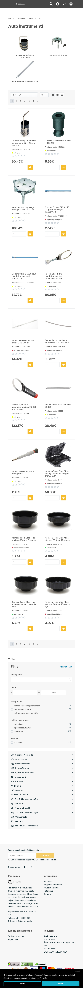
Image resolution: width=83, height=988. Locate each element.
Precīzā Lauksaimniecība (42, 799)
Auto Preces (42, 759)
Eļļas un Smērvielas (42, 772)
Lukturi (42, 786)
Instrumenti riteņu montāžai (26, 713)
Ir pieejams (18, 724)
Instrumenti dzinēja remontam (27, 705)
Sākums (11, 18)
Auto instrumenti (35, 18)
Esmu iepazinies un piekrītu (34, 859)
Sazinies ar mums (16, 936)
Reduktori (42, 803)
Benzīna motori (42, 763)
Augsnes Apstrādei (42, 755)
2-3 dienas (18, 731)
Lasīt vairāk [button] (42, 978)
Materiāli (42, 790)
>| (42, 101)
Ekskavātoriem (42, 768)
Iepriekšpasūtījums (22, 728)
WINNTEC (18, 742)
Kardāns (42, 781)
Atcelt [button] (77, 971)
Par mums (48, 881)
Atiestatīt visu (66, 667)
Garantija (47, 894)
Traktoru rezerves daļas (42, 812)
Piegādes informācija (53, 884)
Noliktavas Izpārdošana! (24, 825)
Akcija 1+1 (17, 821)
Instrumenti (42, 777)
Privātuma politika (52, 888)
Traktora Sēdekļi (42, 808)
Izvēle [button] (22, 984)
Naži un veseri (42, 794)
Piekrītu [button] (60, 984)
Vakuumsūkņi (19, 817)
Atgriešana (13, 939)
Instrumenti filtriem (22, 709)
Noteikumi (48, 891)
